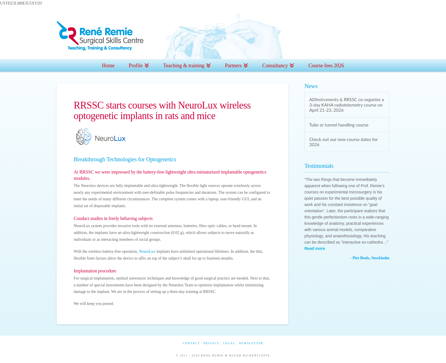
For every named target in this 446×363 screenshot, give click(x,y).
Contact (191, 343)
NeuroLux (147, 251)
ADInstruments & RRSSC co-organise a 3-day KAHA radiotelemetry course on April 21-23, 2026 (346, 105)
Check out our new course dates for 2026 (343, 142)
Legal (229, 343)
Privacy (211, 343)
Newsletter (251, 343)
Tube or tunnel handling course (338, 124)
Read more (314, 248)
